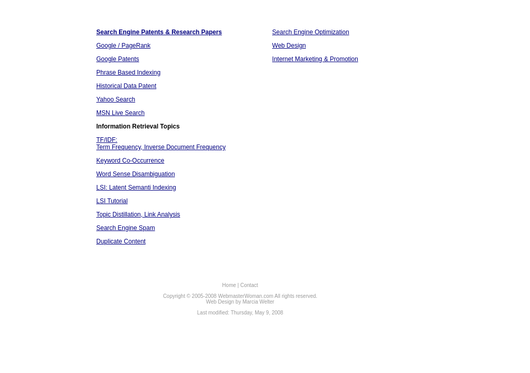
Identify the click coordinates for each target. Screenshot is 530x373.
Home (229, 285)
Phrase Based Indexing (128, 72)
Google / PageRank (123, 45)
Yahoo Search (115, 99)
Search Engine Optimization (310, 32)
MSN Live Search (120, 113)
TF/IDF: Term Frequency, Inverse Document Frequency (161, 143)
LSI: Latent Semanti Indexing (136, 187)
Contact (249, 285)
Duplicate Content (120, 241)
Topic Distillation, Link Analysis (138, 214)
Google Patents (117, 59)
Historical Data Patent (126, 86)
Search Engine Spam (125, 228)
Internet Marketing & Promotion (315, 59)
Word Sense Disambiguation (135, 174)
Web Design (289, 45)
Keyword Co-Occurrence (130, 160)
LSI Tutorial (112, 201)
